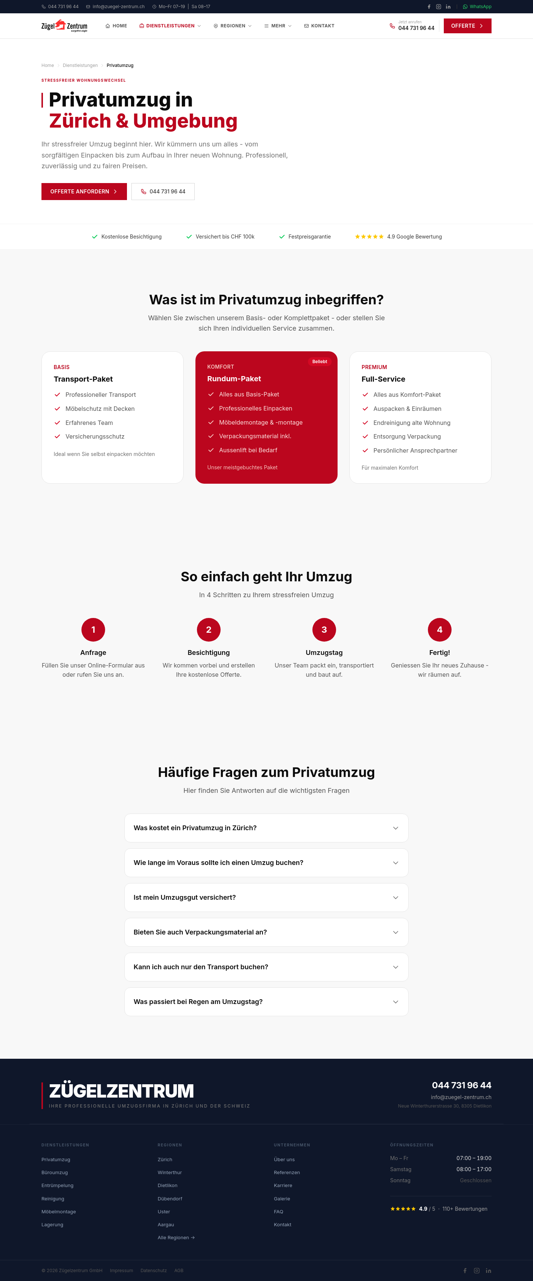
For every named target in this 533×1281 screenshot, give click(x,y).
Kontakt (319, 25)
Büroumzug (54, 1172)
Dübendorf (170, 1198)
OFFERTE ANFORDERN (84, 191)
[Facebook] (429, 6)
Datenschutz (154, 1270)
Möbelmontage (58, 1211)
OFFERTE (467, 26)
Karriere (283, 1185)
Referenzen (287, 1172)
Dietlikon (167, 1185)
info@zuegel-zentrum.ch (115, 6)
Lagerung (52, 1224)
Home (116, 25)
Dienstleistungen (170, 25)
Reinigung (52, 1198)
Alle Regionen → (176, 1237)
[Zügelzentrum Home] (64, 26)
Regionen (232, 25)
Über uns (284, 1159)
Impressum (121, 1270)
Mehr (278, 25)
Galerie (282, 1198)
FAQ (278, 1211)
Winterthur (170, 1172)
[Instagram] (438, 6)
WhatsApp (477, 6)
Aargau (166, 1224)
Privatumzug (55, 1159)
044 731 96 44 (59, 6)
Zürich (165, 1159)
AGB (179, 1270)
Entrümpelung (57, 1185)
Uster (164, 1211)
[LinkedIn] (448, 6)
